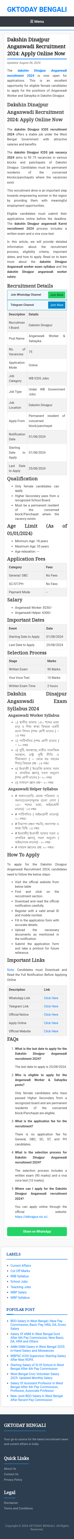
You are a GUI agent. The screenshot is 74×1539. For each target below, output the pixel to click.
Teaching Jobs (20, 1287)
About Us (10, 1468)
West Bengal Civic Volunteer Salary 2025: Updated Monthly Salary (34, 1376)
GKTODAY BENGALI (37, 9)
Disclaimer (11, 1503)
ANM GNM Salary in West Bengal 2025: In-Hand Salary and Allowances (37, 1348)
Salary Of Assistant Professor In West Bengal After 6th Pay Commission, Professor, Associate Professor (36, 1387)
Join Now (56, 295)
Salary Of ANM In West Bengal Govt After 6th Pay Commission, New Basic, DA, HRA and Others (37, 1337)
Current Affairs (20, 1266)
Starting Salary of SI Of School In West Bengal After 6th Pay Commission (37, 1367)
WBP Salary (18, 1292)
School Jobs (19, 1281)
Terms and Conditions (18, 1508)
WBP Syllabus (20, 1298)
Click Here (51, 998)
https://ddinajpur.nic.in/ (31, 1217)
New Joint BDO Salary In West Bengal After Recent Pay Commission (36, 1398)
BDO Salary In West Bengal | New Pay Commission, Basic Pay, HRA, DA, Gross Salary (38, 1324)
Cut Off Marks (20, 1271)
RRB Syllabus (19, 1276)
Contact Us (11, 1474)
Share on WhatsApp (37, 1231)
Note (10, 970)
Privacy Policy (13, 1479)
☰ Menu (37, 21)
